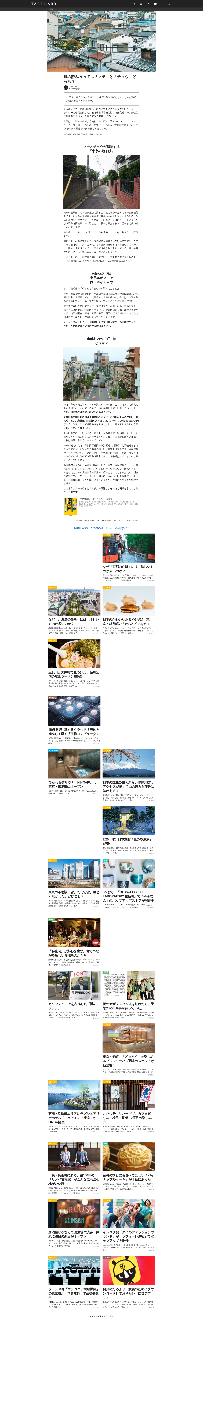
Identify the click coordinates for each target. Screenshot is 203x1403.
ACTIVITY (107, 536)
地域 (109, 521)
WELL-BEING (53, 751)
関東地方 (79, 521)
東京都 (87, 521)
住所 (115, 521)
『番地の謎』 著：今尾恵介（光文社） (96, 499)
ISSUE (51, 920)
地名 (92, 521)
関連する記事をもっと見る (101, 1317)
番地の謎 (135, 521)
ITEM (105, 861)
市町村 (104, 521)
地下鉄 (129, 521)
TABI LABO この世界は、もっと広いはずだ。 (101, 528)
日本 (98, 521)
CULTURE (52, 699)
